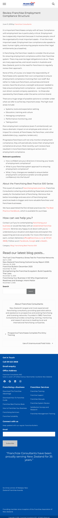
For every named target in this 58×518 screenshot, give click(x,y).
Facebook (24, 241)
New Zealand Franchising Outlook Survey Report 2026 (26, 262)
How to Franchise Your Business (15, 408)
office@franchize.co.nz (33, 238)
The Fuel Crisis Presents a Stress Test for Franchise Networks (28, 258)
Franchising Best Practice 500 (25, 246)
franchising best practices (34, 188)
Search (6, 286)
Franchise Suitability (10, 416)
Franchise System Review (40, 403)
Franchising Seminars (11, 412)
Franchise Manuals (37, 399)
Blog (12, 246)
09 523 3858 (12, 361)
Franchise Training (37, 391)
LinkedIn (43, 241)
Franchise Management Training (42, 413)
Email (5, 429)
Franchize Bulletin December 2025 (18, 267)
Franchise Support (36, 395)
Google (32, 241)
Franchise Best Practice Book (14, 404)
